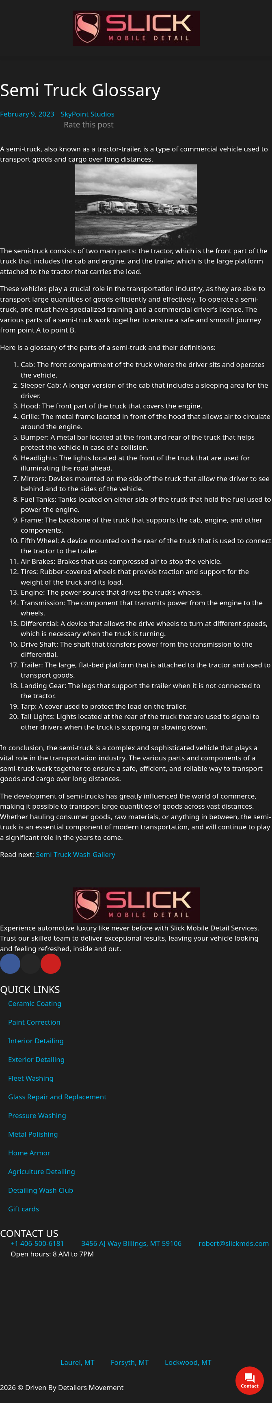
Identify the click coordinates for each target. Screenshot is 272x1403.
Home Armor (29, 1152)
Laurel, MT (77, 1362)
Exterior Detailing (36, 1059)
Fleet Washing (31, 1078)
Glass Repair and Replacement (57, 1096)
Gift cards (23, 1208)
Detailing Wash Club (40, 1190)
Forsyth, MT (130, 1362)
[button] (136, 58)
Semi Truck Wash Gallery (75, 854)
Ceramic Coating (34, 1003)
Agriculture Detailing (41, 1171)
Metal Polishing (33, 1134)
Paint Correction (34, 1022)
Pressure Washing (37, 1115)
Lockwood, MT (188, 1362)
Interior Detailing (36, 1040)
